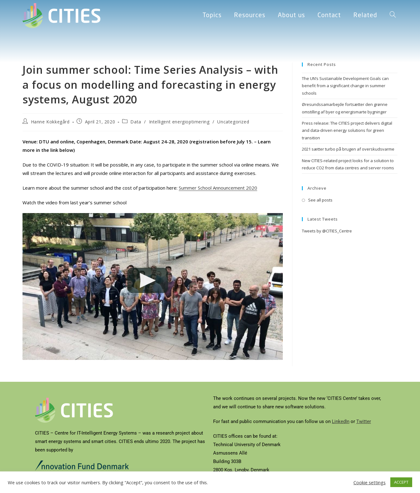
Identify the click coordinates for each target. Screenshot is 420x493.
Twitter (363, 421)
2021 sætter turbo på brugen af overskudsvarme (348, 149)
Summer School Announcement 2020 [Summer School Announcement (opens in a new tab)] (218, 188)
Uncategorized (233, 122)
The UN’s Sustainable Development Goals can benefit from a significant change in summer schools (345, 86)
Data (135, 122)
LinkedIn (340, 421)
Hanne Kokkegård (50, 122)
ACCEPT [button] (401, 482)
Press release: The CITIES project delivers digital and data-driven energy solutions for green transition (347, 130)
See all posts (320, 200)
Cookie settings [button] (369, 482)
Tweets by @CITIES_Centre (327, 231)
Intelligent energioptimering (179, 122)
